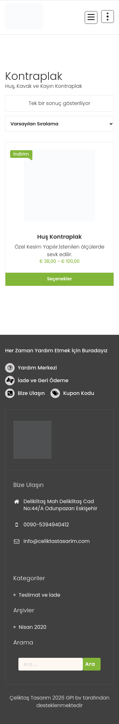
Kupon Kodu (78, 393)
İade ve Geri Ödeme (43, 380)
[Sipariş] (59, 124)
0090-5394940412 (46, 524)
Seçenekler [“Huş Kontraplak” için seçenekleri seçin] (59, 279)
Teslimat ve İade (39, 595)
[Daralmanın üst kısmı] (107, 16)
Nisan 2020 (32, 627)
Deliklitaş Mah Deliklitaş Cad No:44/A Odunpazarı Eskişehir (60, 505)
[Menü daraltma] (91, 17)
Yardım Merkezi (37, 367)
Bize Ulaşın (31, 393)
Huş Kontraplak (59, 237)
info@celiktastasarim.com (56, 541)
